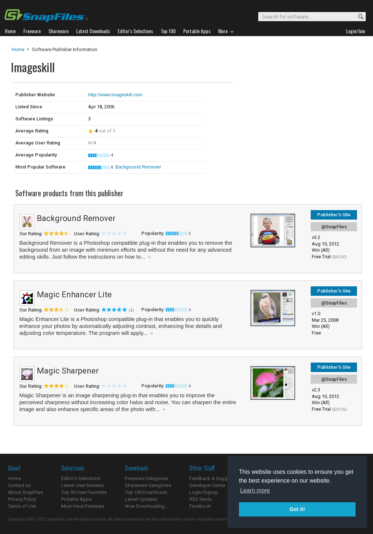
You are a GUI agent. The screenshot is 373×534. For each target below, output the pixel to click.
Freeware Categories (146, 478)
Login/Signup (203, 492)
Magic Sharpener (68, 370)
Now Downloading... (146, 506)
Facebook (200, 506)
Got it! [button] (297, 509)
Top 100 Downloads (146, 492)
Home (18, 49)
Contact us (19, 485)
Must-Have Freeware (82, 506)
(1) (131, 310)
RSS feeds (200, 499)
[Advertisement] (281, 97)
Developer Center (207, 485)
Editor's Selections (80, 478)
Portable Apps (76, 499)
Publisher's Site (334, 214)
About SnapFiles (25, 492)
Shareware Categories (148, 485)
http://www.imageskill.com (115, 94)
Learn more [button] (255, 490)
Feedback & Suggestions (216, 478)
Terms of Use (22, 506)
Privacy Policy (22, 499)
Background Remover (138, 167)
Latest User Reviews (82, 485)
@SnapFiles (334, 226)
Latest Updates (141, 499)
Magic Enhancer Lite (74, 294)
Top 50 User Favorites (84, 492)
